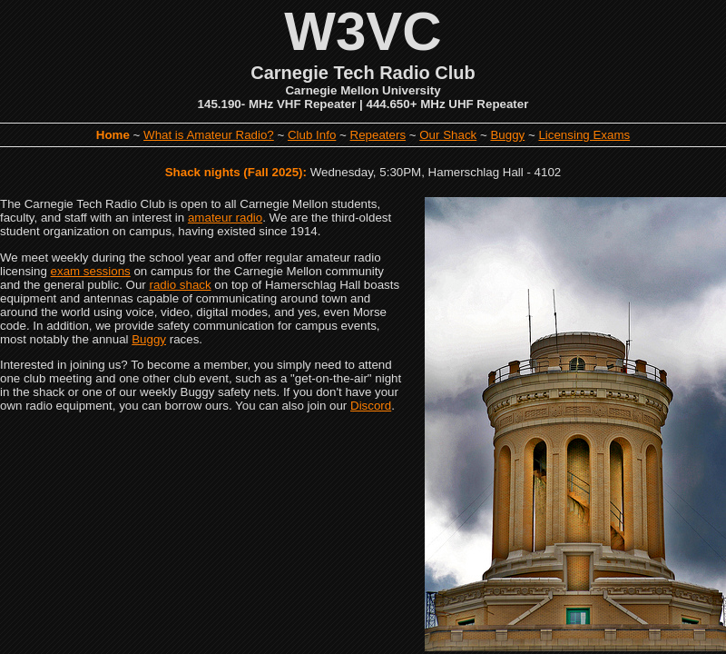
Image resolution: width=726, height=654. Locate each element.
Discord (370, 405)
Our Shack (447, 135)
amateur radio (225, 217)
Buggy (507, 135)
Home (113, 135)
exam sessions (91, 271)
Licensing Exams (584, 135)
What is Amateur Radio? (208, 135)
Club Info (312, 135)
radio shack (180, 285)
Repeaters (378, 135)
